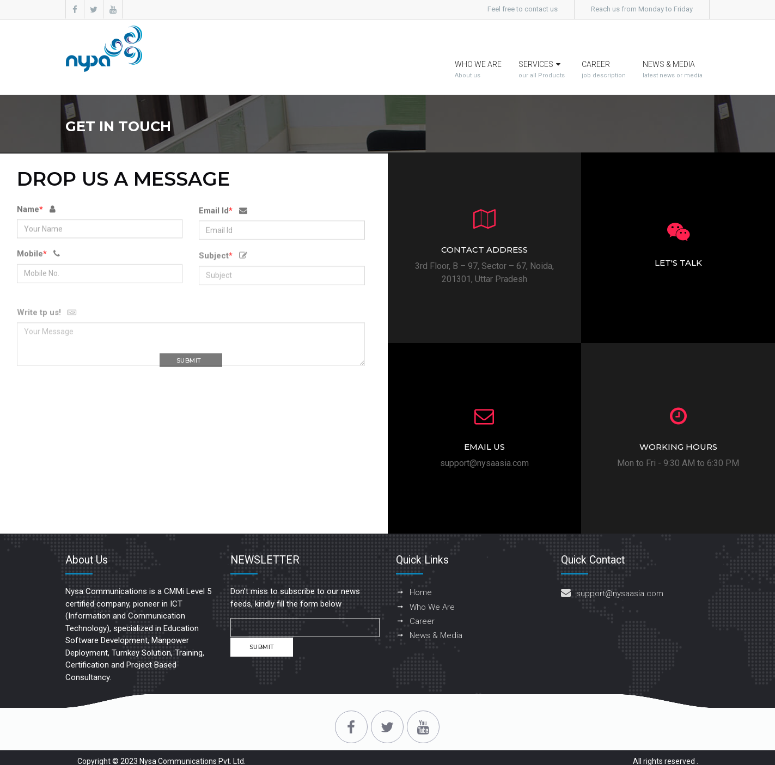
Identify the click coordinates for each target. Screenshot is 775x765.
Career (604, 48)
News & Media (673, 48)
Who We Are (432, 585)
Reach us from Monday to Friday (642, 9)
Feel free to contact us (522, 9)
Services (541, 48)
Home (421, 571)
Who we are (479, 48)
